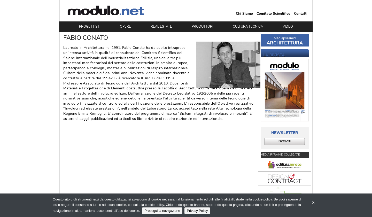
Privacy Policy (197, 211)
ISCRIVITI (284, 141)
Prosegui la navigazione (162, 211)
